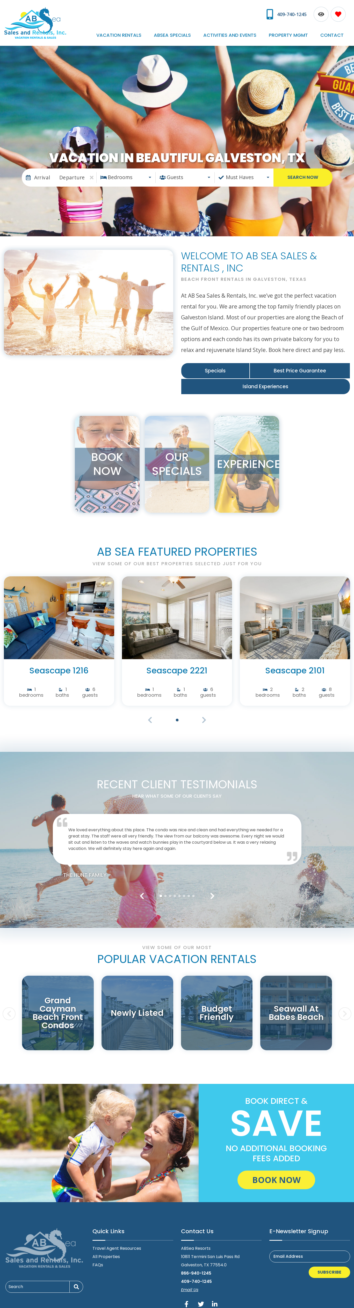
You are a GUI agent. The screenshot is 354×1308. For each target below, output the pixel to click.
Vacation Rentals (156, 30)
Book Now (276, 1174)
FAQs (97, 1259)
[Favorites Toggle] (338, 12)
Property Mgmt (300, 30)
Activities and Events (250, 30)
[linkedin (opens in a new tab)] (214, 1298)
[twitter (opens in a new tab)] (201, 1298)
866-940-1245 (196, 1267)
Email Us (189, 1284)
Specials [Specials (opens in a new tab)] (215, 365)
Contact (336, 30)
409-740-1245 (196, 1276)
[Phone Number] (286, 12)
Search (16, 1281)
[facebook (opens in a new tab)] (187, 1298)
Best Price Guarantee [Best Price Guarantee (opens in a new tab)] (300, 365)
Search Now (302, 171)
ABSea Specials (201, 30)
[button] (141, 890)
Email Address (288, 1251)
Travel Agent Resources (116, 1243)
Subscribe (329, 1266)
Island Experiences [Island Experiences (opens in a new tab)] (265, 381)
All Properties (106, 1251)
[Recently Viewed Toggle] (321, 12)
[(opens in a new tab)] (59, 612)
